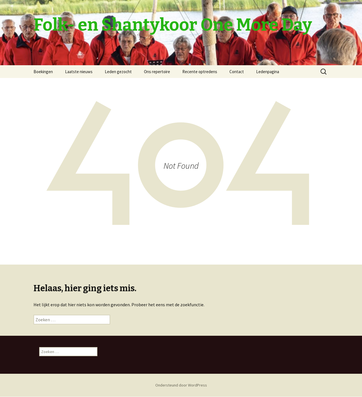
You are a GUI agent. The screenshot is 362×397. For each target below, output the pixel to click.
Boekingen (43, 71)
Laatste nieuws (79, 71)
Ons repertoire (157, 71)
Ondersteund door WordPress (181, 385)
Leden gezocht (118, 71)
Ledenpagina (267, 71)
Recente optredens (199, 71)
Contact (236, 71)
